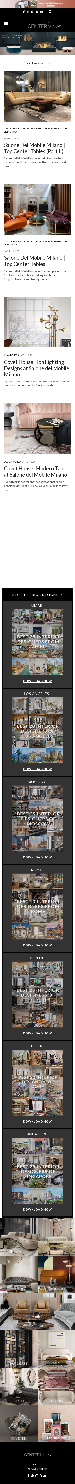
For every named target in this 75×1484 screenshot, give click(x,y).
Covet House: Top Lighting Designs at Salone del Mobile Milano (36, 368)
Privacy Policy (37, 1468)
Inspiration (60, 128)
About (37, 1464)
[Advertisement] (37, 547)
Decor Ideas (28, 128)
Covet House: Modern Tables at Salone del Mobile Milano (37, 471)
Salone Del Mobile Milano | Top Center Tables (34, 260)
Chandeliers (11, 355)
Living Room (11, 131)
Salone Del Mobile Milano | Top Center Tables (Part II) (34, 148)
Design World (44, 128)
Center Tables (12, 128)
